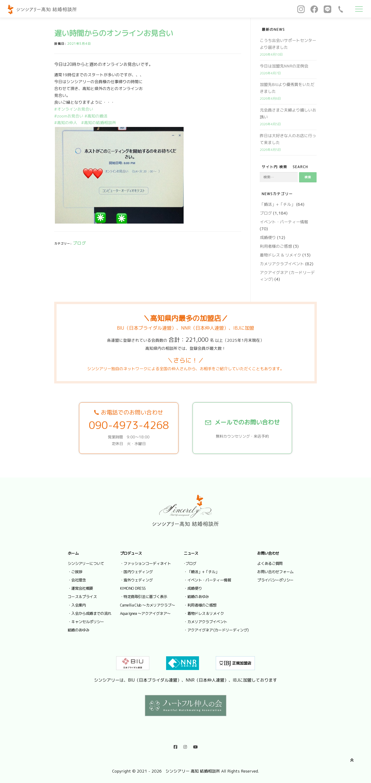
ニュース (191, 553)
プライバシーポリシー (275, 580)
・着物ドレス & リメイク (204, 613)
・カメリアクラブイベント (205, 621)
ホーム (73, 553)
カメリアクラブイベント (282, 263)
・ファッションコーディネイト (145, 563)
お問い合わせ (268, 553)
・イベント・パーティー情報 (207, 580)
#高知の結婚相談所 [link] (98, 122)
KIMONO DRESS (133, 588)
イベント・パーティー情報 (284, 222)
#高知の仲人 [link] (65, 122)
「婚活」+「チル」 (277, 204)
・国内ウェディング (136, 571)
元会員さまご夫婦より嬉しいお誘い (288, 113)
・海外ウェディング (136, 580)
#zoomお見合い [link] (68, 116)
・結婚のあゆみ (196, 596)
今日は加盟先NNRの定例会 (284, 66)
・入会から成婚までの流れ (89, 613)
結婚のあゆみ (78, 630)
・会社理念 (77, 580)
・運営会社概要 (80, 588)
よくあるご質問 (270, 563)
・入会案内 (77, 605)
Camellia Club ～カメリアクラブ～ (147, 605)
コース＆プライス (82, 596)
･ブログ (190, 563)
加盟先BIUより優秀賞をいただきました (287, 88)
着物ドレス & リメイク (280, 255)
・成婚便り (193, 588)
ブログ (79, 243)
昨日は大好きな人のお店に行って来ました (288, 139)
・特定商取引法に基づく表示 (143, 596)
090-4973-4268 (129, 425)
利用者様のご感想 (276, 246)
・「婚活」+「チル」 (201, 571)
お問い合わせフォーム (275, 571)
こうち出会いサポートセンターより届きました (288, 44)
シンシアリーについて (86, 563)
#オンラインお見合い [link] (73, 109)
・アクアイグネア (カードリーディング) (216, 630)
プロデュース (131, 553)
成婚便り (268, 237)
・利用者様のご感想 (200, 605)
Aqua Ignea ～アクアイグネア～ (145, 613)
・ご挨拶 (75, 571)
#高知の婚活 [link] (95, 116)
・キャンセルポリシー (86, 621)
